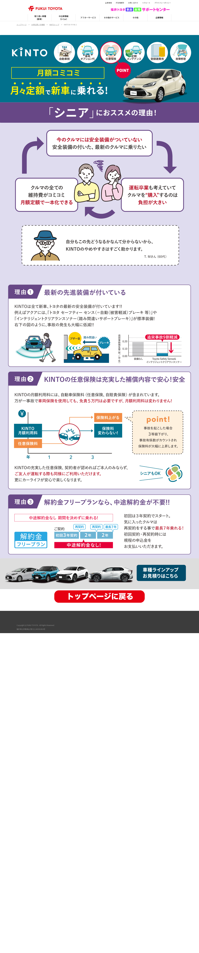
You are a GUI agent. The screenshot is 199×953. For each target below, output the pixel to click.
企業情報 (108, 3)
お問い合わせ (133, 3)
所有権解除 (120, 3)
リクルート (146, 3)
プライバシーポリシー (162, 3)
